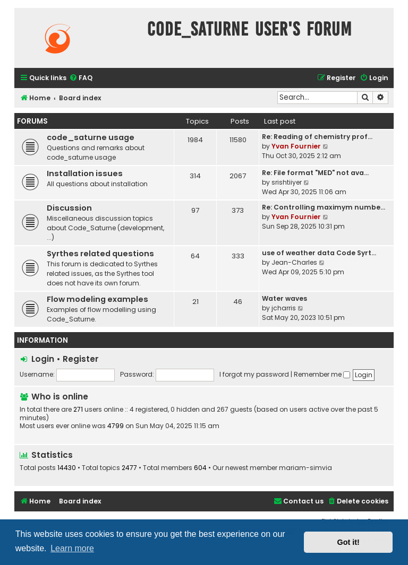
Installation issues (85, 173)
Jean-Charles (294, 262)
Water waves (284, 298)
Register (81, 358)
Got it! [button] (348, 542)
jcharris (283, 307)
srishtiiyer (286, 182)
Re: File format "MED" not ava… (315, 172)
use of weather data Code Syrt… (319, 252)
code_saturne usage (90, 137)
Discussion (69, 208)
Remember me (322, 374)
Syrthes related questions (100, 253)
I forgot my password (254, 374)
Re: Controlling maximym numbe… (323, 207)
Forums (32, 121)
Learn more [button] (72, 548)
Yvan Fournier (296, 146)
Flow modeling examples (97, 299)
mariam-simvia (305, 468)
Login (42, 358)
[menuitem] (80, 78)
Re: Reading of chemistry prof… (317, 136)
